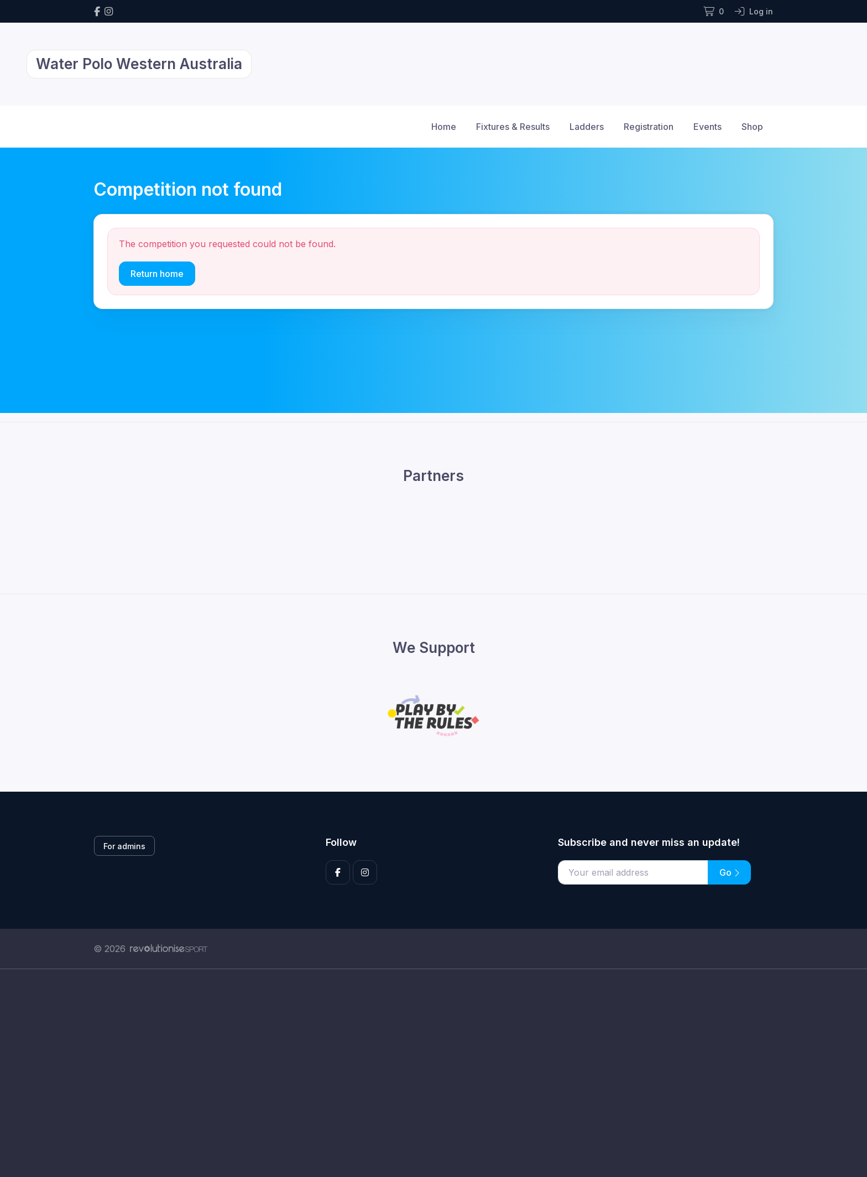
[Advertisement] (425, 1073)
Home (443, 126)
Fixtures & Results (513, 126)
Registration (648, 126)
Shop (752, 126)
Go (729, 872)
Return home (157, 273)
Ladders (587, 126)
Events (707, 126)
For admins (124, 846)
